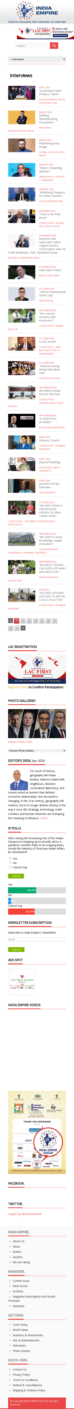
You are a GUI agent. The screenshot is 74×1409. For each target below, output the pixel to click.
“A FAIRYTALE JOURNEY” (47, 420)
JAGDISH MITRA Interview (49, 485)
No (15, 863)
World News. (18, 1330)
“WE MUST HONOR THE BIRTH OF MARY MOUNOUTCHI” (52, 568)
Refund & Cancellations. (25, 1385)
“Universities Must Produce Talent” (50, 92)
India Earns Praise (50, 270)
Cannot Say (20, 867)
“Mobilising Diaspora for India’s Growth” (52, 194)
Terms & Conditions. (23, 1380)
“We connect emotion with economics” (47, 317)
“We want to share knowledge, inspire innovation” (50, 540)
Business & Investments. (26, 1335)
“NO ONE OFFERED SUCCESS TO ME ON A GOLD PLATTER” (52, 596)
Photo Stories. (19, 1351)
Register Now (18, 687)
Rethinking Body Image (49, 145)
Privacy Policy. (19, 1374)
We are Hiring (19, 1262)
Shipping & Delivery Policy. (26, 1390)
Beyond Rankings (50, 462)
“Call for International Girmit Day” (52, 293)
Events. (15, 1252)
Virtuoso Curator (49, 440)
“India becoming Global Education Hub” (49, 369)
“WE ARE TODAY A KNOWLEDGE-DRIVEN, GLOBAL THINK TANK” (50, 511)
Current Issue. (19, 1281)
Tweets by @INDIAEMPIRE (25, 1214)
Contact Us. (17, 1369)
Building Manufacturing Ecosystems (48, 119)
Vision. (14, 1246)
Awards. (15, 1257)
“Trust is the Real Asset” (49, 215)
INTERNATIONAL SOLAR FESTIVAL (50, 392)
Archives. (16, 1291)
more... (45, 818)
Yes (15, 858)
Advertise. (16, 1306)
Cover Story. (18, 1324)
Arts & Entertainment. (24, 1340)
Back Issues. (18, 1286)
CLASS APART (48, 341)
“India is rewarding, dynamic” (51, 169)
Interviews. (17, 1345)
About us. (16, 1241)
